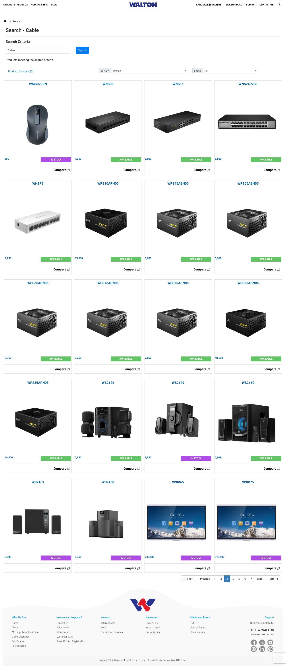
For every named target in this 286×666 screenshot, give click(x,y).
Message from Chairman (25, 632)
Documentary (197, 632)
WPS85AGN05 (248, 283)
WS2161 (38, 482)
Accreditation (19, 646)
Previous (203, 579)
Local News (152, 623)
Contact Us (62, 623)
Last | (273, 579)
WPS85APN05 (38, 383)
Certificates (18, 641)
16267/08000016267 (262, 623)
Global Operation (21, 636)
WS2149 (178, 383)
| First (187, 579)
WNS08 (108, 84)
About (15, 627)
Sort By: (105, 70)
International (108, 623)
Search (16, 21)
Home (15, 623)
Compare (61, 169)
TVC (192, 623)
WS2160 (248, 383)
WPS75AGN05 (178, 283)
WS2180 (108, 482)
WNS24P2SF (248, 84)
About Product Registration (71, 641)
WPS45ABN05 (178, 183)
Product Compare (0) (20, 71)
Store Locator (64, 632)
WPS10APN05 (108, 183)
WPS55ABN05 (248, 183)
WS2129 (108, 383)
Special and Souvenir (112, 632)
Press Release (153, 632)
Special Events (198, 627)
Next (260, 579)
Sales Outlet (63, 627)
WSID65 (178, 482)
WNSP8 (37, 183)
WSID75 (248, 482)
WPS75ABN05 (108, 283)
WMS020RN (38, 84)
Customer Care (65, 636)
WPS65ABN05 (38, 283)
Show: (197, 70)
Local (104, 627)
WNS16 (178, 84)
